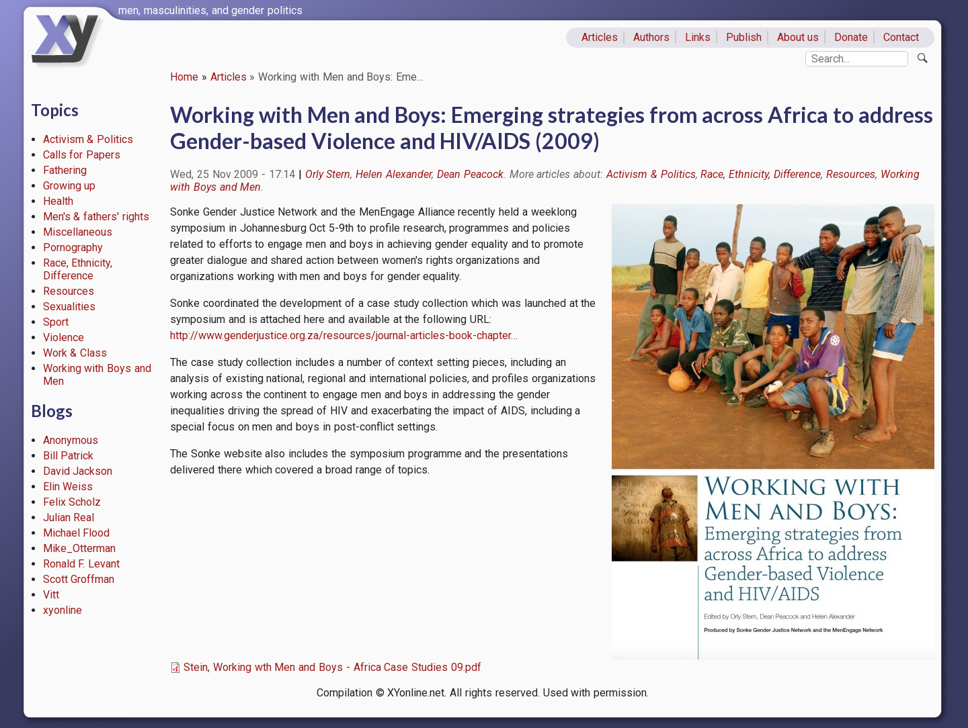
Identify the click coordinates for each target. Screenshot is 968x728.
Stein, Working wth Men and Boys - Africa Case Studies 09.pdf (332, 667)
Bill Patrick (68, 455)
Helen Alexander (394, 174)
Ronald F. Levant (81, 563)
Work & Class (75, 353)
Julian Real (69, 517)
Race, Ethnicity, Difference (78, 269)
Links (698, 37)
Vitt (51, 594)
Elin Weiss (68, 486)
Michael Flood (76, 533)
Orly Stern (328, 174)
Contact (901, 37)
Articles (599, 37)
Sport (56, 322)
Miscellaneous (77, 232)
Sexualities (69, 306)
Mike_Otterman (79, 548)
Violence (63, 337)
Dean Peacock (470, 174)
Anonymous (70, 440)
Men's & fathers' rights (96, 216)
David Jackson (78, 471)
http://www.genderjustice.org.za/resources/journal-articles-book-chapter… (344, 335)
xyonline (62, 610)
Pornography (73, 247)
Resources (68, 291)
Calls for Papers (82, 154)
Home (184, 77)
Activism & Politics (88, 139)
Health (58, 201)
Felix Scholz (72, 502)
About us (798, 37)
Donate (851, 37)
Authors (651, 37)
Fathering (65, 170)
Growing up (69, 185)
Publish (744, 37)
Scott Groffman (79, 579)
